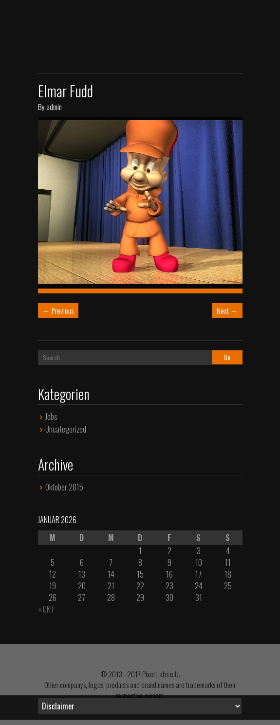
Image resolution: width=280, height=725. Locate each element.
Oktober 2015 (64, 487)
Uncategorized (65, 429)
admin (54, 106)
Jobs (51, 416)
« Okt (46, 609)
